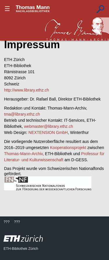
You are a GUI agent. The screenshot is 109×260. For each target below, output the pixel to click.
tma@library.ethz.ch (22, 114)
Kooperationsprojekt (68, 147)
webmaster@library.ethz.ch (48, 126)
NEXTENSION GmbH (48, 132)
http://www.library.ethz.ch (26, 90)
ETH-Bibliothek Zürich (20, 249)
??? (32, 8)
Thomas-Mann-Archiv (23, 153)
